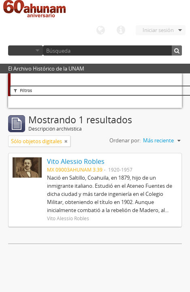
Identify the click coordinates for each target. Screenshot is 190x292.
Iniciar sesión (158, 30)
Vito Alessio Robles (76, 161)
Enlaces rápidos (121, 30)
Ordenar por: (125, 140)
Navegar (25, 50)
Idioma (100, 30)
